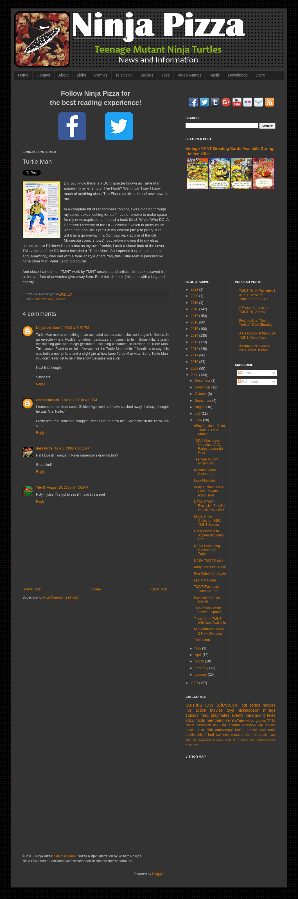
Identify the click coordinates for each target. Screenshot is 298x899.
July (198, 413)
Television (124, 75)
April (198, 655)
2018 (195, 309)
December (203, 381)
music (190, 730)
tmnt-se (251, 735)
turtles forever (246, 730)
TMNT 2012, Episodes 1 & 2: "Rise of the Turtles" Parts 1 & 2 (257, 295)
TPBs (271, 721)
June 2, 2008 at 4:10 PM (79, 400)
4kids (200, 720)
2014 (195, 336)
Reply (40, 384)
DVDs (190, 725)
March (200, 661)
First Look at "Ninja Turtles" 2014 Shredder (256, 323)
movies (269, 705)
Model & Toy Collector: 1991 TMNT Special (207, 520)
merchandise (218, 720)
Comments (248, 382)
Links (81, 75)
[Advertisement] (230, 235)
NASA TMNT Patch (208, 561)
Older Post (159, 589)
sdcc (190, 720)
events (237, 715)
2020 (195, 296)
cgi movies (267, 725)
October (201, 394)
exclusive (204, 739)
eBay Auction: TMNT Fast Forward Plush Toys (209, 491)
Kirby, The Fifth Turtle (210, 567)
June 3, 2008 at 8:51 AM (72, 448)
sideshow (249, 725)
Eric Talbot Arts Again (210, 574)
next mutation (233, 735)
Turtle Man (202, 640)
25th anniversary (219, 730)
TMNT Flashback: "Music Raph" (207, 589)
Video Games (190, 75)
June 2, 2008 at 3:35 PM (71, 328)
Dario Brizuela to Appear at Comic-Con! (209, 535)
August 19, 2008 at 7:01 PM (67, 487)
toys (230, 710)
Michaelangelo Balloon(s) (205, 472)
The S (40, 487)
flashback (204, 725)
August (200, 407)
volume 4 (232, 739)
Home (23, 75)
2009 (195, 368)
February (202, 668)
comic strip (248, 739)
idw (209, 705)
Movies (147, 75)
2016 (195, 322)
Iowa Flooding (204, 480)
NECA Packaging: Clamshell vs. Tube (207, 550)
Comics (100, 75)
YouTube (238, 721)
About (63, 75)
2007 (195, 683)
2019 (195, 303)
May (198, 648)
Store (260, 75)
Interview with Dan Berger (208, 599)
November (203, 387)
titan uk (191, 739)
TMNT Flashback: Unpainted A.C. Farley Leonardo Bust (208, 447)
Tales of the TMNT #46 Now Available (210, 621)
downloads (267, 730)
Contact (43, 75)
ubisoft (201, 735)
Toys (165, 75)
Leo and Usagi (205, 580)
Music (215, 75)
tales (271, 715)
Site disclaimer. (65, 856)
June (199, 420)
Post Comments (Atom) (60, 597)
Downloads (237, 75)
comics (60, 299)
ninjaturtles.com (266, 739)
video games (256, 721)
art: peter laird (44, 299)
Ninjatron (43, 328)
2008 (195, 375)
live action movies (204, 710)
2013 (195, 342)
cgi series (251, 705)
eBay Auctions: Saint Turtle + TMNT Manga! (209, 430)
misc (204, 715)
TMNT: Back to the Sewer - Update (208, 610)
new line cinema (226, 725)
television (227, 705)
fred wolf (215, 735)
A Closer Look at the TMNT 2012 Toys (254, 310)
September (203, 401)
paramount (255, 715)
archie (190, 735)
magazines (192, 744)
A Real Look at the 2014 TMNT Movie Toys (257, 335)
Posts (244, 373)
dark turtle (44, 448)
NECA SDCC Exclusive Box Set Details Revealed (209, 506)
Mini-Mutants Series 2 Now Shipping (209, 631)
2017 (195, 316)
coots (263, 735)
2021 (195, 289)
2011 (195, 355)
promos (218, 739)
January (201, 675)
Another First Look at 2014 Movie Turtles (254, 348)
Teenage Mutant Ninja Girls (206, 461)
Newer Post (32, 589)
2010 (195, 362)
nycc (272, 735)
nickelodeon (248, 710)
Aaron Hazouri (47, 400)
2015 (195, 329)
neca (200, 730)
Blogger (158, 874)
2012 (195, 349)
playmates (220, 715)
